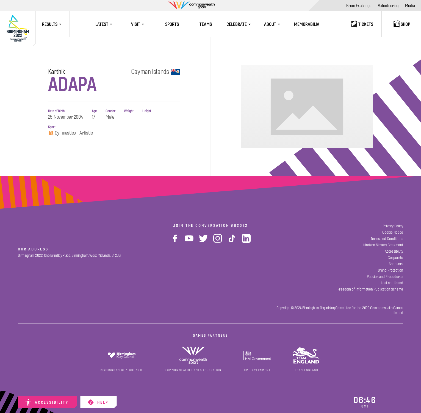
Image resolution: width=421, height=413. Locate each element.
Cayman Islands (155, 71)
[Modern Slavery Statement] (383, 245)
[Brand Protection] (390, 270)
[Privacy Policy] (393, 226)
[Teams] (206, 24)
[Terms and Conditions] (387, 239)
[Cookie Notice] (392, 232)
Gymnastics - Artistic (70, 133)
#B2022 (239, 225)
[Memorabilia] (307, 24)
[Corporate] (395, 258)
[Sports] (172, 24)
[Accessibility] (47, 402)
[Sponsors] (396, 264)
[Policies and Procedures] (385, 277)
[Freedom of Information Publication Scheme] (370, 289)
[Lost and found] (392, 283)
